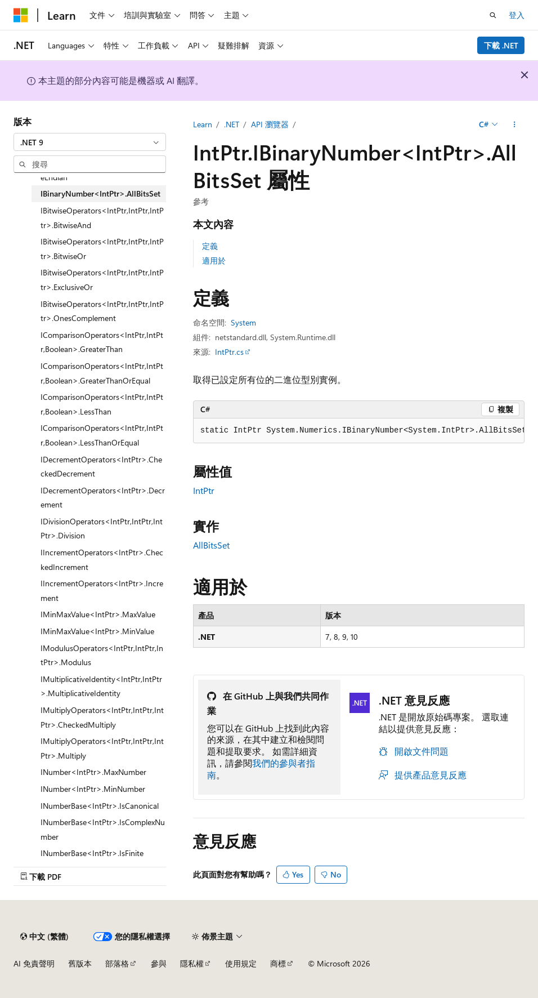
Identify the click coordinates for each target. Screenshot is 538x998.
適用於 (214, 260)
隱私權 (192, 963)
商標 (278, 963)
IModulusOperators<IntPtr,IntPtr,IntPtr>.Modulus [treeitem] (102, 655)
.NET (231, 124)
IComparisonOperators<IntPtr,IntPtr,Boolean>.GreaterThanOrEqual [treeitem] (102, 373)
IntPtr (203, 490)
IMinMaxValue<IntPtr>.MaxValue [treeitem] (98, 614)
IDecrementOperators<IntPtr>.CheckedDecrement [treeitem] (101, 466)
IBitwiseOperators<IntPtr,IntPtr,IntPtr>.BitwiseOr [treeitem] (102, 248)
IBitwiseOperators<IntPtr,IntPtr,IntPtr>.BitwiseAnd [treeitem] (102, 217)
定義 (210, 245)
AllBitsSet (211, 545)
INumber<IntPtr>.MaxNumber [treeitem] (93, 772)
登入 (516, 15)
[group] (358, 430)
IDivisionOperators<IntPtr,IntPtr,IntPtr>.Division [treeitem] (102, 528)
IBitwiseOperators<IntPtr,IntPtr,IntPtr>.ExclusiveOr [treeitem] (102, 279)
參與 (159, 963)
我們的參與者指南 (261, 769)
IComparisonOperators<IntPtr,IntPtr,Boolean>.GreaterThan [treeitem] (102, 342)
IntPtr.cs (229, 351)
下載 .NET (501, 45)
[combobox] (90, 142)
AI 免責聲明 (34, 963)
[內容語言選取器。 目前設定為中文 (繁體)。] (44, 937)
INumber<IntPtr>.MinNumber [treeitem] (93, 788)
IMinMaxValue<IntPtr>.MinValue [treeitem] (97, 631)
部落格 (117, 963)
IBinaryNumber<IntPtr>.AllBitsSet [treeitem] (100, 193)
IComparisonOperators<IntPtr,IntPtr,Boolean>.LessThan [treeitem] (102, 404)
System (243, 322)
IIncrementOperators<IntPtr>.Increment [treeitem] (102, 590)
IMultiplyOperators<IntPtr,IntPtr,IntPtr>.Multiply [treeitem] (102, 748)
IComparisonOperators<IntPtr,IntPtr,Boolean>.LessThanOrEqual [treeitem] (102, 435)
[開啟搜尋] (493, 15)
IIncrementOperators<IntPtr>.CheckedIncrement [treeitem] (102, 559)
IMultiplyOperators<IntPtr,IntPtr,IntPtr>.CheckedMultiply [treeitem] (102, 717)
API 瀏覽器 (270, 124)
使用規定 (241, 963)
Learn (202, 124)
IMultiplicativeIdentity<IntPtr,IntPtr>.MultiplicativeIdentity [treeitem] (101, 686)
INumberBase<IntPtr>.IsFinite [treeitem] (92, 853)
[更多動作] (514, 124)
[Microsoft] (21, 15)
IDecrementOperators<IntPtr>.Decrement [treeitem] (103, 497)
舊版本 (80, 963)
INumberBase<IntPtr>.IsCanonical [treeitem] (100, 805)
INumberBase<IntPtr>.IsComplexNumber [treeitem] (103, 829)
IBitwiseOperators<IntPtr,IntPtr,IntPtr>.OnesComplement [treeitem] (102, 311)
